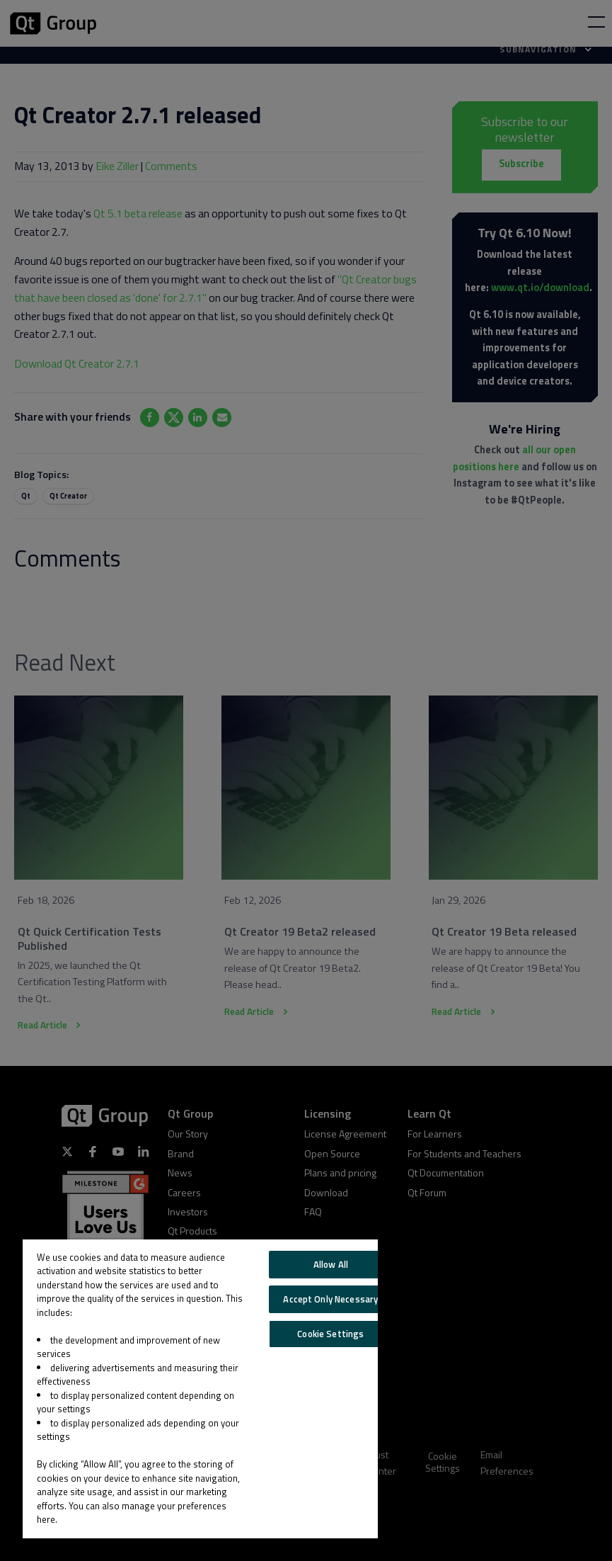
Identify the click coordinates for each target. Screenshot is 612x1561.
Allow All (330, 1264)
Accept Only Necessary (330, 1299)
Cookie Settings (330, 1334)
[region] (200, 1388)
